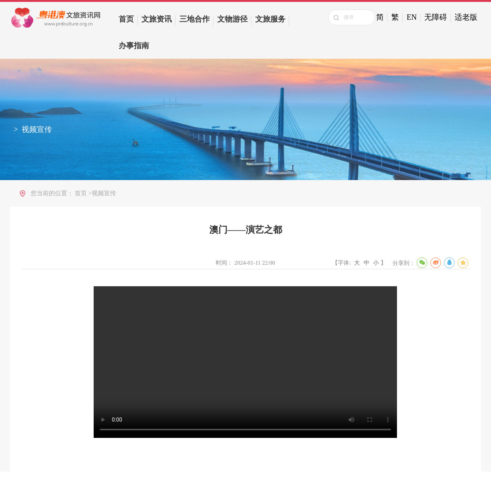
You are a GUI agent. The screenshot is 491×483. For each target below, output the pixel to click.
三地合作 (194, 19)
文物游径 (232, 19)
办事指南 (134, 45)
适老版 (466, 17)
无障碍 (435, 17)
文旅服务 (270, 19)
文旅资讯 (156, 19)
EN (411, 17)
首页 (126, 19)
